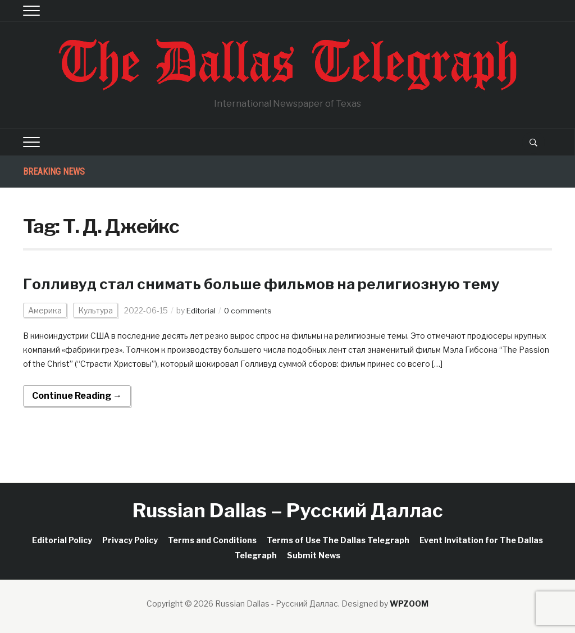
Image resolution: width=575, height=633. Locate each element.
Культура (95, 310)
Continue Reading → (77, 395)
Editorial (201, 310)
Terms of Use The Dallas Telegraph (338, 540)
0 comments (249, 310)
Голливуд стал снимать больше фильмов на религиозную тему (275, 283)
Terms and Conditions (212, 540)
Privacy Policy (130, 540)
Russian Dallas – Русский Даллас (288, 510)
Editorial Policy (62, 540)
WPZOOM (409, 603)
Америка (45, 310)
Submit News (313, 555)
